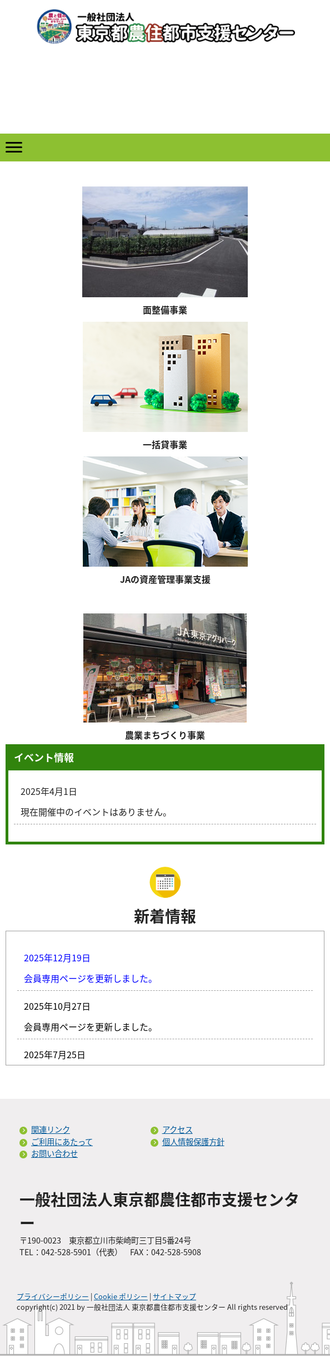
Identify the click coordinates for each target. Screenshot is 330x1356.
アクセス (177, 1129)
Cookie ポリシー (121, 1296)
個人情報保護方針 (193, 1142)
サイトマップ (174, 1296)
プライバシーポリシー (53, 1296)
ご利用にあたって (62, 1142)
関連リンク (50, 1129)
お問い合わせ (54, 1153)
